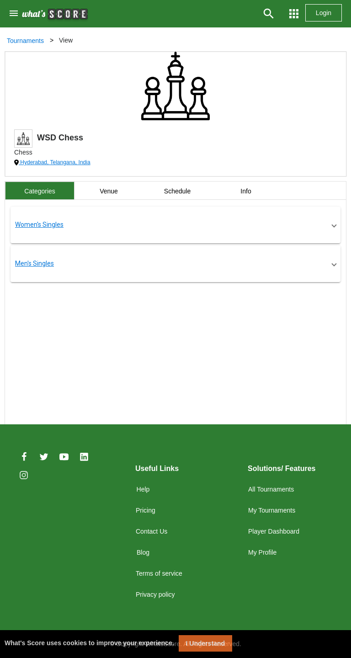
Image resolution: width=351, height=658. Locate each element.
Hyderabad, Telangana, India (54, 162)
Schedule (177, 191)
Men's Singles (34, 263)
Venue (109, 191)
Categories (39, 191)
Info (245, 191)
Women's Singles (39, 224)
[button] (175, 225)
